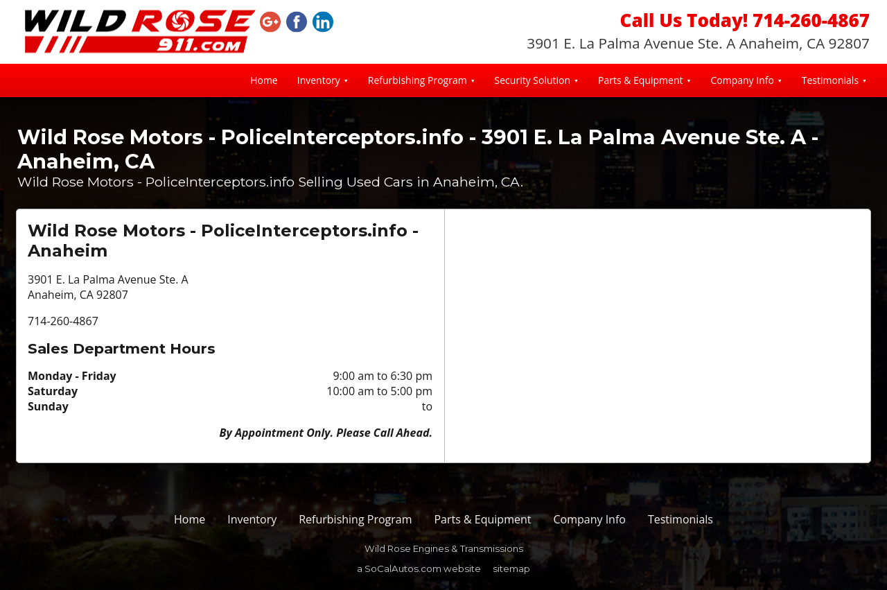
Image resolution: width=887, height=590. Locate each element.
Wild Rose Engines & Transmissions (444, 548)
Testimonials (830, 80)
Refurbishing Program (417, 80)
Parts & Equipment (640, 80)
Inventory (318, 80)
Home (264, 80)
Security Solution (532, 80)
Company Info (741, 80)
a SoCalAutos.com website (419, 568)
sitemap (511, 568)
